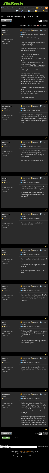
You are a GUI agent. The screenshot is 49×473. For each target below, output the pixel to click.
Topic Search (32, 25)
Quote (44, 30)
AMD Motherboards (29, 8)
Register (39, 11)
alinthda (6, 31)
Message (23, 25)
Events (31, 11)
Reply (23, 32)
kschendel (7, 106)
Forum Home (7, 8)
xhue (4, 178)
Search (26, 11)
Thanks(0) (35, 30)
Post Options (25, 30)
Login (46, 11)
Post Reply (6, 21)
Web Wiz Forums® (26, 451)
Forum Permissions (43, 446)
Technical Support (17, 8)
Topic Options (42, 25)
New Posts (41, 8)
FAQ (19, 11)
